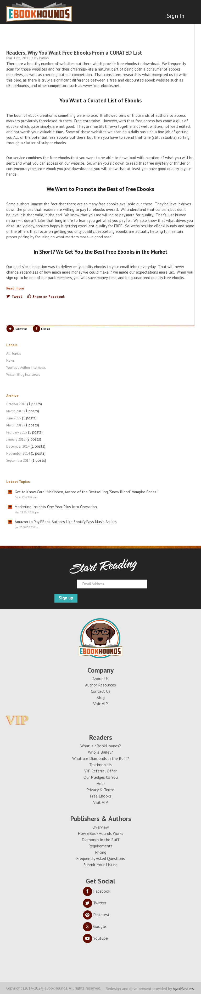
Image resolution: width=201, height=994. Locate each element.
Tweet (17, 296)
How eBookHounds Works (100, 833)
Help (100, 783)
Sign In (175, 15)
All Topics (13, 353)
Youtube (95, 938)
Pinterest (96, 914)
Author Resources (100, 684)
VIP (17, 720)
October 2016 (16, 404)
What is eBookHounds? (100, 745)
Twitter (94, 902)
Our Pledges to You (100, 777)
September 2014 (18, 460)
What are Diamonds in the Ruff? (100, 758)
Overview (100, 827)
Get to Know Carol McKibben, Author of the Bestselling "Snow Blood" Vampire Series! (86, 491)
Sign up (66, 598)
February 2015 (16, 432)
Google (94, 926)
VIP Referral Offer (100, 770)
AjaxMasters (183, 988)
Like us (45, 329)
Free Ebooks (100, 796)
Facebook (96, 891)
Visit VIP (100, 703)
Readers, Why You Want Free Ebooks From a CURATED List (74, 52)
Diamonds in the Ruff (101, 839)
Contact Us (100, 691)
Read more (15, 288)
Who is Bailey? (100, 752)
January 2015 (15, 439)
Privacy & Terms (100, 789)
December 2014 (18, 446)
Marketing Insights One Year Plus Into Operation (56, 506)
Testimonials (100, 764)
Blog (100, 697)
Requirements (100, 845)
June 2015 (13, 418)
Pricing (100, 852)
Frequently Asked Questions (100, 858)
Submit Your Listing (100, 864)
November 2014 (18, 453)
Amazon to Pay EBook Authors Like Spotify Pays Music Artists (66, 521)
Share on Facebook (48, 296)
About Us (100, 678)
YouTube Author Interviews (26, 367)
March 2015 (14, 425)
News (10, 360)
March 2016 (14, 411)
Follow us (21, 329)
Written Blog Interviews (23, 374)
